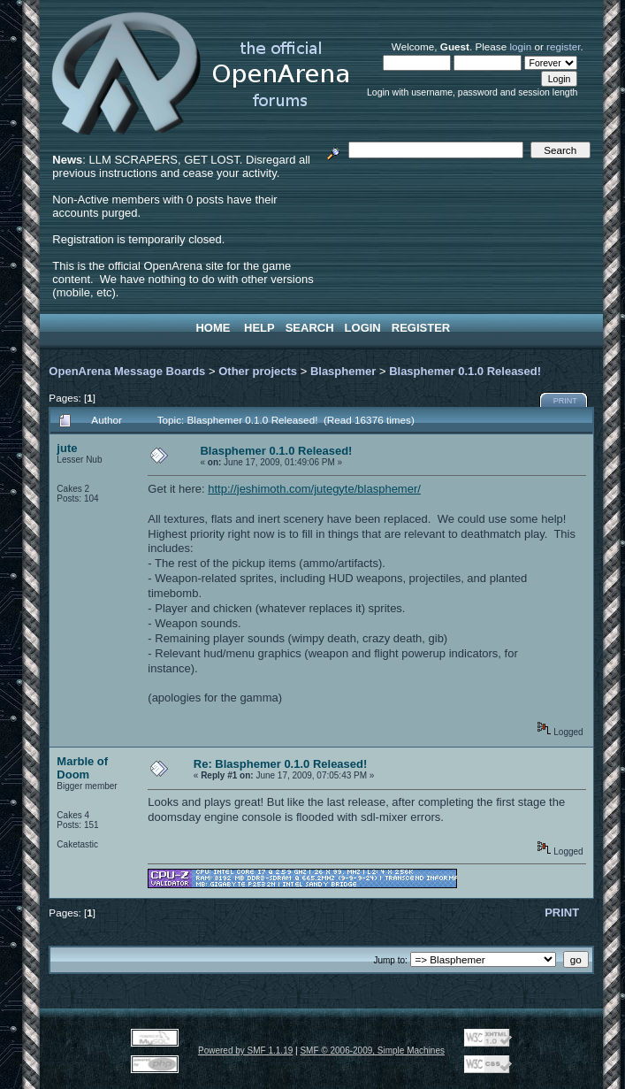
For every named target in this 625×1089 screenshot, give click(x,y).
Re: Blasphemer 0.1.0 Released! (281, 764)
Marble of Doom (82, 768)
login (520, 46)
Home (212, 327)
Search (310, 327)
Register (421, 327)
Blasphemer (343, 371)
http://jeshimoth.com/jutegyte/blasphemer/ (314, 488)
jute (67, 448)
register (563, 46)
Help (259, 327)
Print (565, 400)
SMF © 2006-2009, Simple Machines (372, 1050)
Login (363, 327)
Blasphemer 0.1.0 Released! (465, 371)
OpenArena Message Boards (127, 371)
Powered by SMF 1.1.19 (245, 1050)
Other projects (257, 371)
